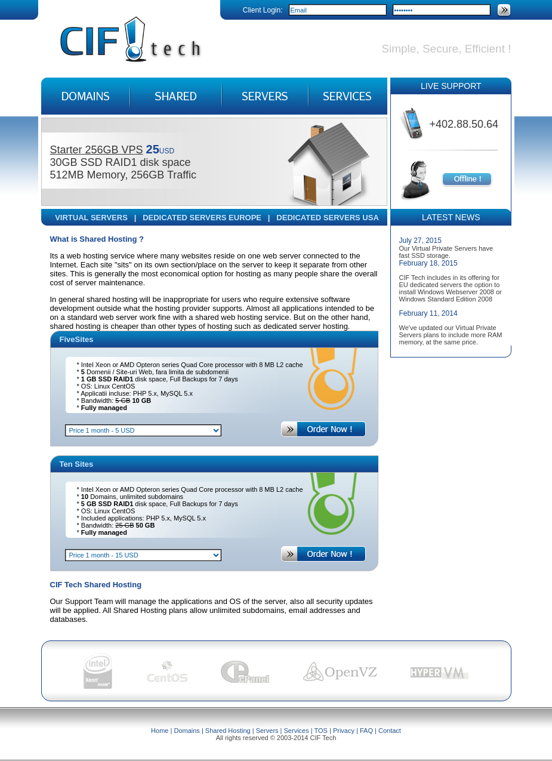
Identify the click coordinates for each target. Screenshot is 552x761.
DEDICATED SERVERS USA (327, 217)
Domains (186, 730)
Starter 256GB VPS (96, 150)
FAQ (366, 730)
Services (296, 730)
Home (159, 730)
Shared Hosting (228, 730)
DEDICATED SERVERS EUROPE (202, 217)
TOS (321, 730)
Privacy (343, 730)
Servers (267, 730)
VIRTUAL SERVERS (91, 217)
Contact (389, 730)
